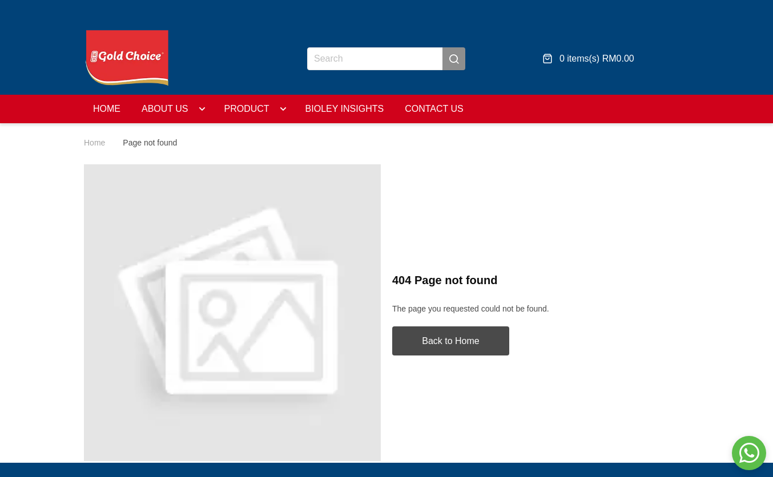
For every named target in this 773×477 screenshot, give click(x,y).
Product (232, 109)
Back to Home (450, 341)
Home (106, 109)
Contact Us (404, 109)
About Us (165, 109)
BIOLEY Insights (315, 109)
